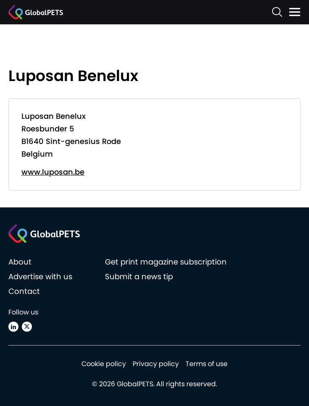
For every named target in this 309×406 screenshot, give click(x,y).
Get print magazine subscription (166, 262)
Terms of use (207, 364)
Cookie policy (103, 364)
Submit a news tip (139, 276)
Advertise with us (40, 276)
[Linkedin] (13, 327)
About (19, 262)
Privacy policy (156, 364)
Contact (24, 291)
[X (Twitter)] (27, 327)
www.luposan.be (52, 172)
